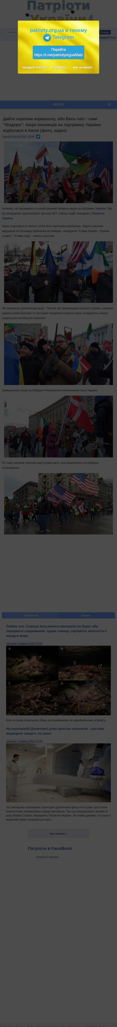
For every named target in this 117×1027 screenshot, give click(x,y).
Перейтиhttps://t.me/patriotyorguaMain (58, 52)
